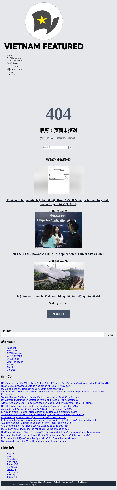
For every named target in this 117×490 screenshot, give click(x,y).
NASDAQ (12, 456)
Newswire (12, 462)
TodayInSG (12, 464)
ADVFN (11, 454)
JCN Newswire (14, 60)
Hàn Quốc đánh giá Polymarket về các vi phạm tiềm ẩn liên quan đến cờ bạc (40, 406)
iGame (10, 72)
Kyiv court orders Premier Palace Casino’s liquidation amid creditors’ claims (39, 412)
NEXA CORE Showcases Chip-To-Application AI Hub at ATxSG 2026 (58, 254)
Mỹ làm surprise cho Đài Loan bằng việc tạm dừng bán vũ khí (58, 296)
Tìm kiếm (6, 331)
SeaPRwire (12, 63)
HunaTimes (12, 472)
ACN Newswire (14, 58)
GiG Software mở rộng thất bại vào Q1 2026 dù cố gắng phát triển (34, 426)
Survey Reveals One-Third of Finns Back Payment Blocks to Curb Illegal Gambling (43, 414)
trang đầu (12, 348)
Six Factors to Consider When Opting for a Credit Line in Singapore (35, 441)
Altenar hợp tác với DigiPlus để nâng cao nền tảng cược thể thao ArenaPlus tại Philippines (47, 403)
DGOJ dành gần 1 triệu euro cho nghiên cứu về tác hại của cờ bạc (35, 429)
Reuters (65, 482)
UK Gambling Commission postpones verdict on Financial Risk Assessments (39, 400)
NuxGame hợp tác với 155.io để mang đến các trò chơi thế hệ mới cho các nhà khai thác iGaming (50, 432)
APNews (73, 482)
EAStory (11, 474)
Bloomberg (12, 459)
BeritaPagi (12, 467)
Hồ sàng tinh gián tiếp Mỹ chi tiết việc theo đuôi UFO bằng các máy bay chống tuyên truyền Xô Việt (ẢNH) (55, 383)
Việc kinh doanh (15, 69)
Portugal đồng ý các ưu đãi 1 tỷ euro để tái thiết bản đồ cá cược (33, 417)
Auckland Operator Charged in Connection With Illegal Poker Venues (36, 423)
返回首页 (58, 314)
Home (10, 55)
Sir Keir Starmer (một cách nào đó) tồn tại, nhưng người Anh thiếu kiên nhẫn (40, 397)
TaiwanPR (12, 477)
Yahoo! (57, 482)
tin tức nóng (13, 66)
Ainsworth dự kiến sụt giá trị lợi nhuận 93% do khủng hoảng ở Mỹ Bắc (36, 409)
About (10, 367)
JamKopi (11, 469)
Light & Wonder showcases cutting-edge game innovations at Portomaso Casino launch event (48, 420)
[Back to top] (3, 487)
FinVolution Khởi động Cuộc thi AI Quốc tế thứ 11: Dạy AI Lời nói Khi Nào (38, 438)
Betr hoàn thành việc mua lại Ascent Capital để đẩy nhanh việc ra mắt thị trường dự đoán (46, 435)
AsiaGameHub (36, 482)
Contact (11, 74)
